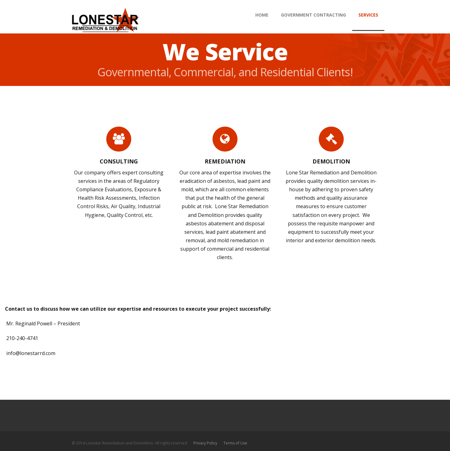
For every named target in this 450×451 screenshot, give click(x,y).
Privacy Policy (205, 443)
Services (368, 15)
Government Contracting (313, 15)
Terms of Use (235, 443)
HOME (261, 15)
